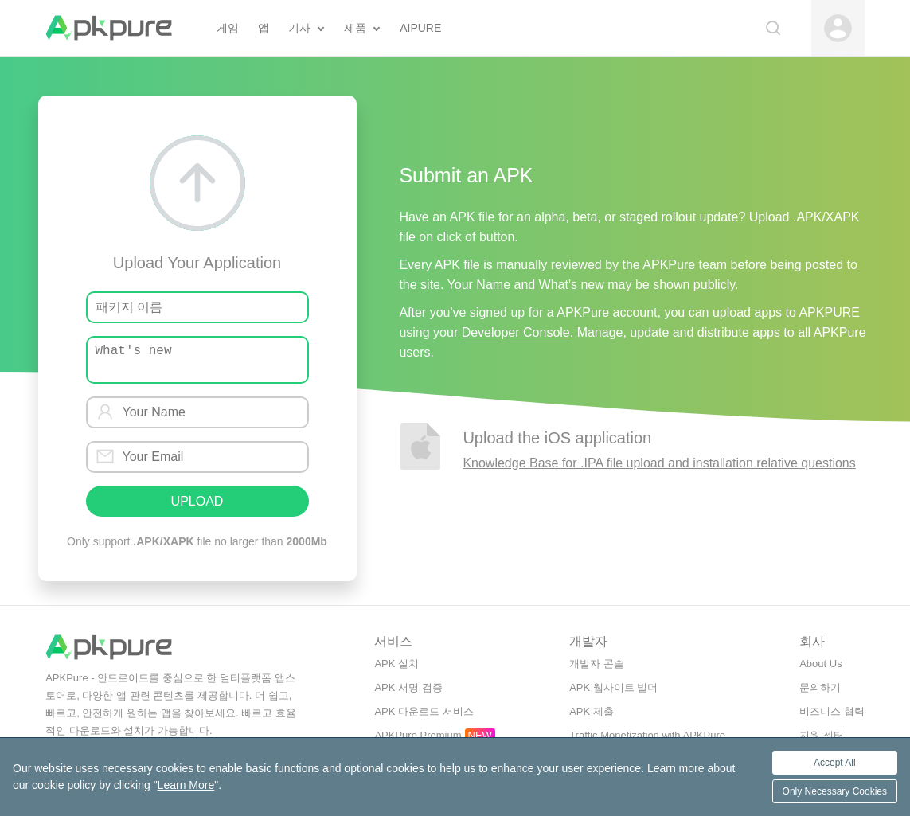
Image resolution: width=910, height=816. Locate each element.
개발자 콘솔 (596, 664)
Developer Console (516, 332)
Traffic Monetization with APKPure (647, 735)
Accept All (835, 762)
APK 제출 (591, 711)
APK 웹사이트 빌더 (613, 687)
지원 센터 (821, 735)
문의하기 (820, 687)
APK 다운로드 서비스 (423, 711)
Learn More (186, 785)
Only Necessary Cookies (835, 791)
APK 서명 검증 (408, 687)
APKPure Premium (417, 735)
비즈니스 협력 (832, 711)
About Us (820, 664)
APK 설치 (396, 664)
